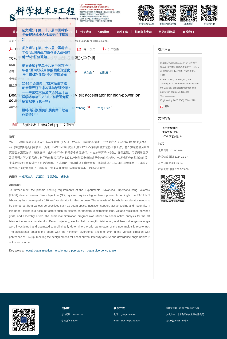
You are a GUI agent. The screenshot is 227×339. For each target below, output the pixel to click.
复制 (167, 106)
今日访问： (69, 320)
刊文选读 (85, 31)
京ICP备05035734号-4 (177, 320)
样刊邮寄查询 (143, 31)
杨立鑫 (88, 72)
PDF (18, 49)
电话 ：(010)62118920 (125, 314)
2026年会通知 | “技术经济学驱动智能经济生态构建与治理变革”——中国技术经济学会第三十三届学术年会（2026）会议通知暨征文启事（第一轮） (45, 91)
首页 (15, 31)
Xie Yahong (78, 108)
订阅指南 (103, 31)
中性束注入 (26, 176)
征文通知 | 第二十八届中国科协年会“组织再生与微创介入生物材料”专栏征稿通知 (45, 51)
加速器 (39, 176)
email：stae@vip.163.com (127, 320)
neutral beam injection (38, 250)
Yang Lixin (103, 108)
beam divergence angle (101, 250)
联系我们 (188, 31)
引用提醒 (113, 49)
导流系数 (52, 176)
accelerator (61, 250)
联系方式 (119, 308)
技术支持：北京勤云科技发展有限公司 (185, 314)
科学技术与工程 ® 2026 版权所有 (182, 308)
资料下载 (122, 31)
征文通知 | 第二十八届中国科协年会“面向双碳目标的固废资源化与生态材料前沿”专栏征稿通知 (45, 69)
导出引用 (89, 49)
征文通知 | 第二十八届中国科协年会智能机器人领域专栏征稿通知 (44, 33)
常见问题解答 (167, 31)
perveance (77, 250)
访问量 (65, 308)
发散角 (64, 176)
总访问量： (72, 314)
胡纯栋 (104, 72)
